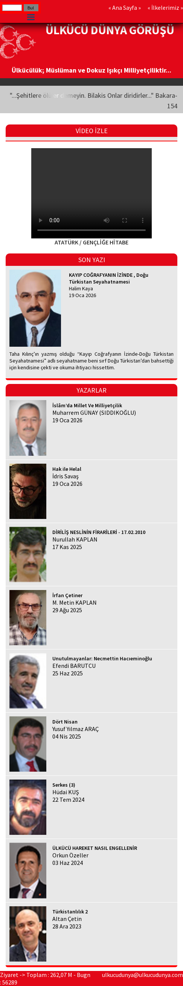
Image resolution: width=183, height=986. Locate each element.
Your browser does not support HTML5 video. (91, 193)
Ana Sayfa (124, 7)
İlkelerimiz (165, 7)
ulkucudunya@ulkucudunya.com (142, 974)
